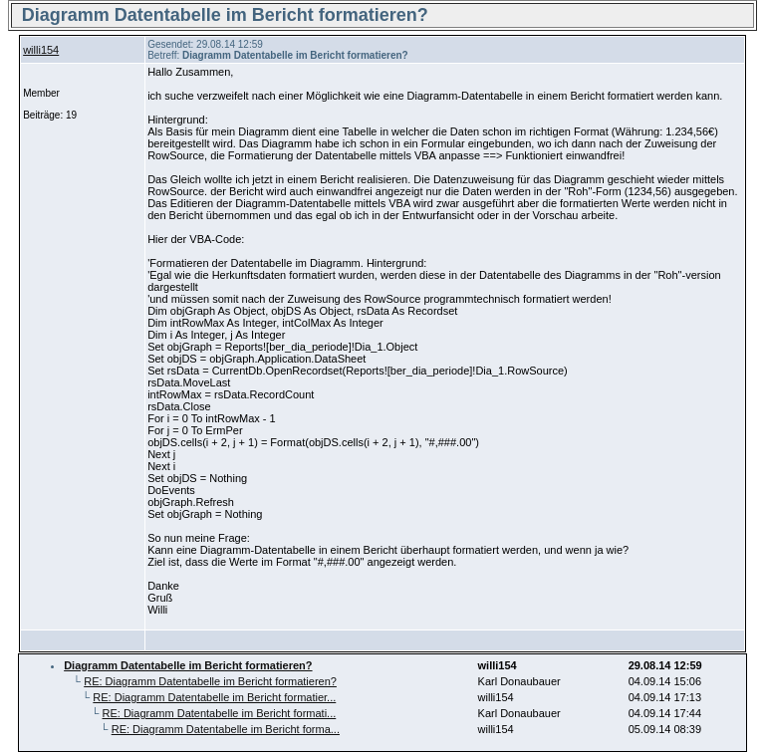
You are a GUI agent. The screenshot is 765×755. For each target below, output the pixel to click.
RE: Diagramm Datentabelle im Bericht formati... (220, 713)
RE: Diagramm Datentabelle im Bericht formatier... (214, 697)
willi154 (41, 50)
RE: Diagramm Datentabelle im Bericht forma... (226, 729)
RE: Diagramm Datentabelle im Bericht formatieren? (210, 681)
